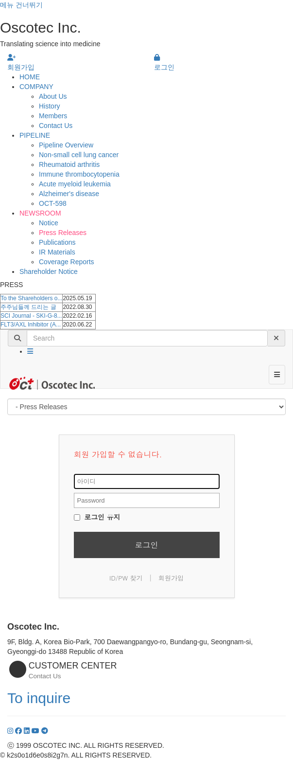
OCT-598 (53, 203)
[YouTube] (36, 731)
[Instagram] (11, 731)
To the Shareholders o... (31, 298)
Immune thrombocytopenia (79, 174)
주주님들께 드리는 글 (28, 307)
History (49, 106)
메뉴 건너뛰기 (21, 5)
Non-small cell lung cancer (79, 155)
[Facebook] (19, 731)
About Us (53, 96)
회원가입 (171, 577)
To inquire (38, 698)
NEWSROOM (40, 213)
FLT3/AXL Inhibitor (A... (30, 324)
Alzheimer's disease (69, 194)
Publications (57, 242)
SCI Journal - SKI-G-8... (31, 315)
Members (53, 116)
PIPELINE (34, 135)
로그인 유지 (97, 517)
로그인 (146, 544)
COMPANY (36, 86)
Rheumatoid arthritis (69, 164)
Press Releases (62, 232)
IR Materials (57, 252)
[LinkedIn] (28, 731)
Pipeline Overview (66, 145)
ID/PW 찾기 (126, 577)
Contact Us (55, 125)
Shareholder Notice (48, 271)
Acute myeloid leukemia (75, 184)
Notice (48, 223)
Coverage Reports (66, 262)
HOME (29, 77)
